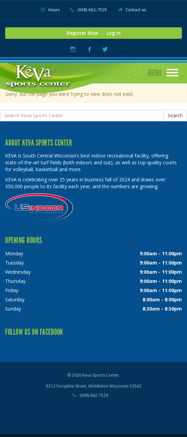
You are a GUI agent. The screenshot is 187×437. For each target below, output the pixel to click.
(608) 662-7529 (88, 10)
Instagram (73, 49)
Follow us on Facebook (34, 332)
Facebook (89, 49)
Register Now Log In (94, 33)
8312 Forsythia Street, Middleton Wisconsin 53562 (93, 386)
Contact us (132, 10)
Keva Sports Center (38, 75)
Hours (50, 10)
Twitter (105, 49)
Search (175, 115)
